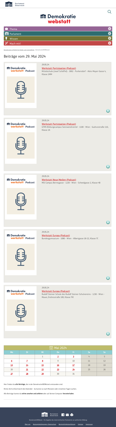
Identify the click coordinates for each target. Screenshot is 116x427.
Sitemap (80, 424)
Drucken (72, 415)
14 (27, 365)
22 (42, 369)
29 (42, 374)
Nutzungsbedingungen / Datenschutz (44, 424)
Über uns (27, 424)
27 (12, 374)
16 (58, 365)
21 (27, 369)
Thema (13, 29)
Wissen (14, 38)
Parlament (15, 33)
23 (58, 369)
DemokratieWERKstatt (42, 50)
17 (73, 365)
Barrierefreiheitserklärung (67, 424)
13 (12, 365)
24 (73, 369)
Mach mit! (15, 43)
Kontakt (68, 415)
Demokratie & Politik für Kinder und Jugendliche (19, 50)
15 (42, 365)
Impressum (89, 424)
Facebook (63, 415)
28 (27, 374)
